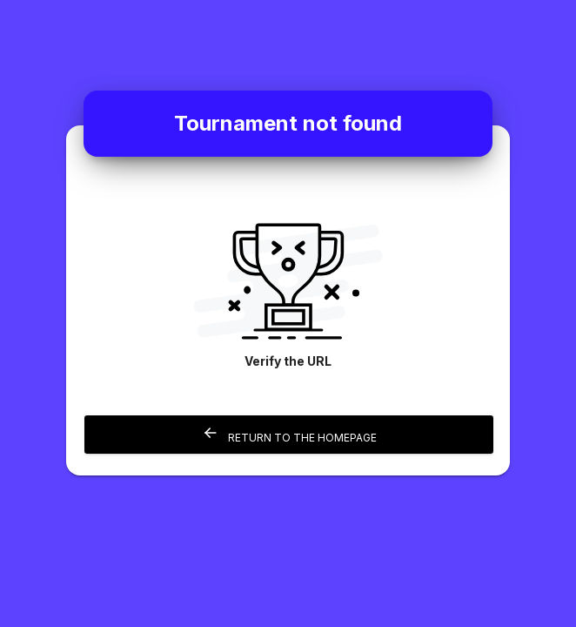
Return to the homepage (289, 434)
